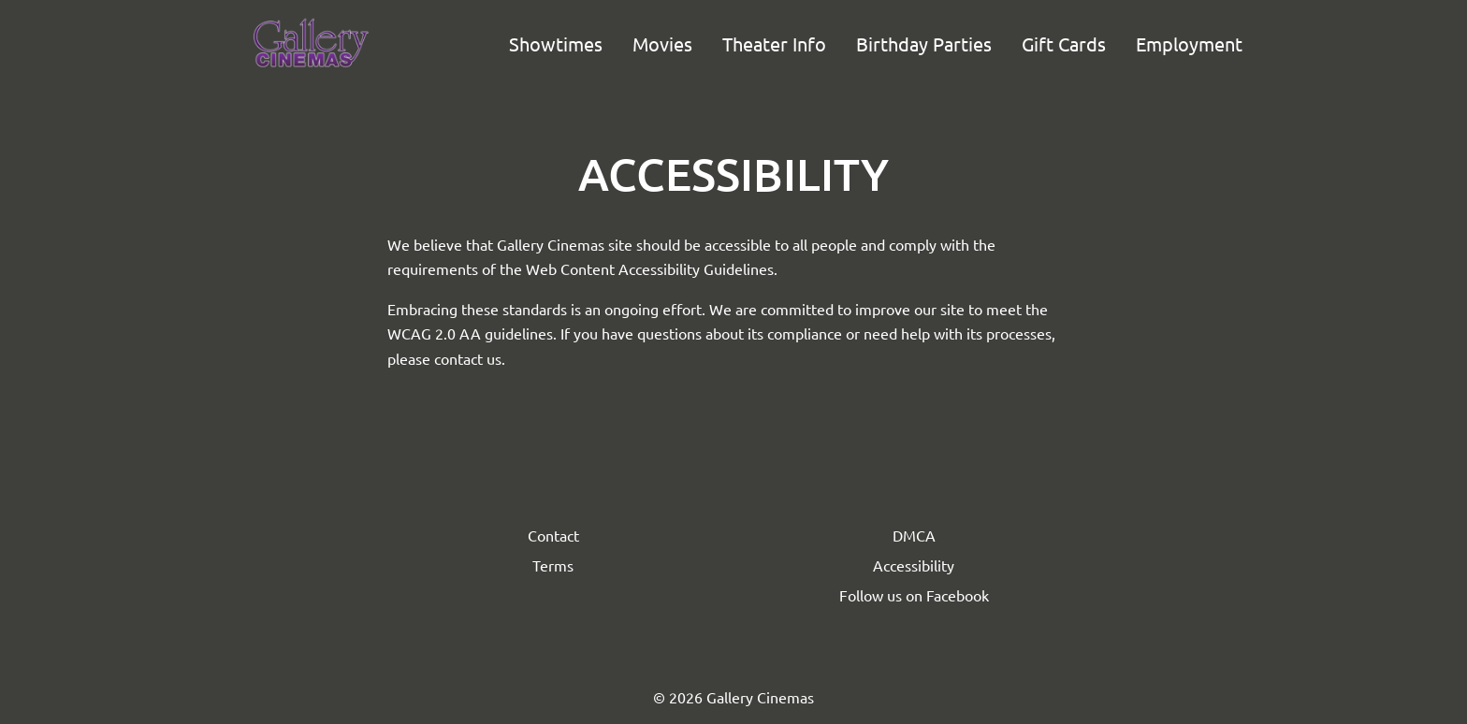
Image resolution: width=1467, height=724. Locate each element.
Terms (553, 565)
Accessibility (913, 565)
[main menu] (875, 43)
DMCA (914, 535)
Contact (553, 535)
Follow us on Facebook (914, 595)
